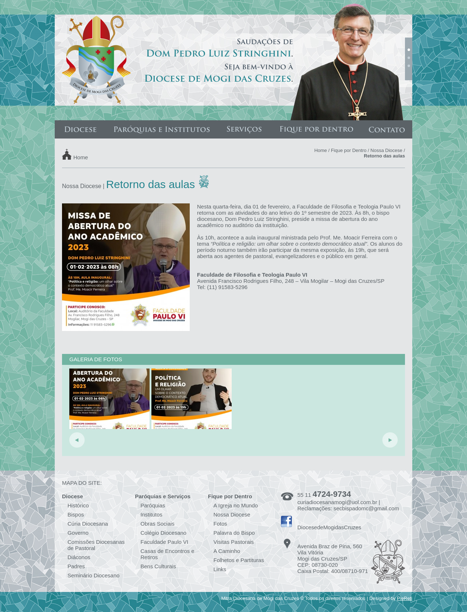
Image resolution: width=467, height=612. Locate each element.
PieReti (404, 598)
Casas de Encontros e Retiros (167, 554)
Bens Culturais (158, 566)
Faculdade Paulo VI (164, 542)
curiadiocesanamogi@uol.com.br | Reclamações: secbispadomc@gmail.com (348, 505)
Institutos (151, 514)
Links (219, 569)
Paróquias (152, 505)
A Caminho (226, 551)
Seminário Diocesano (93, 575)
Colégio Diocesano (163, 533)
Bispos (75, 514)
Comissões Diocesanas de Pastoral (96, 545)
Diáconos (78, 557)
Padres (76, 566)
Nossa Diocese (386, 150)
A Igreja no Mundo (235, 505)
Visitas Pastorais (233, 542)
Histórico (78, 505)
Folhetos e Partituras (238, 560)
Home (80, 157)
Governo (78, 533)
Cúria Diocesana (87, 524)
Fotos (220, 524)
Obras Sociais (157, 524)
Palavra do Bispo (234, 533)
